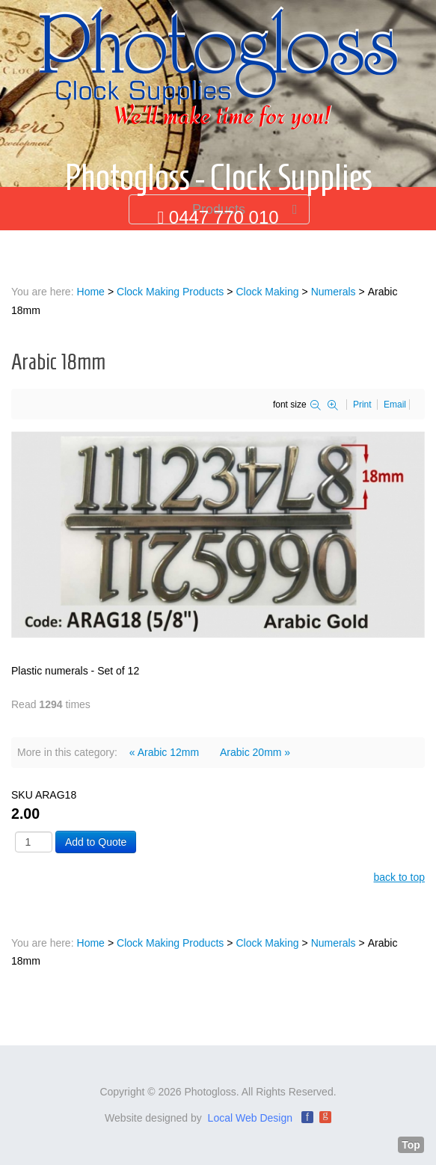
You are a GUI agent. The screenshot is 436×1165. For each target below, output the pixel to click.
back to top (400, 877)
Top (411, 1145)
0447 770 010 (224, 217)
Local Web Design (250, 1118)
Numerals (333, 292)
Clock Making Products (170, 292)
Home (91, 292)
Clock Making (267, 292)
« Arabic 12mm (164, 752)
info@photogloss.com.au (224, 246)
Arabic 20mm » (255, 752)
